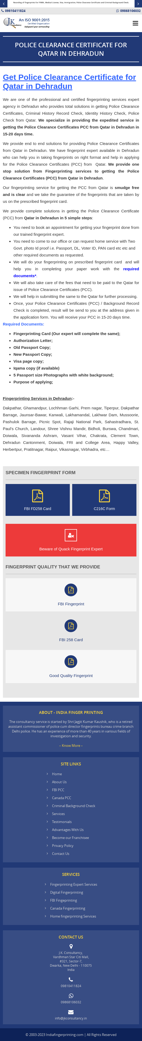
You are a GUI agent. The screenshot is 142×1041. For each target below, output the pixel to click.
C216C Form (104, 500)
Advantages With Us (68, 829)
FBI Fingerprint (71, 595)
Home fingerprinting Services (73, 916)
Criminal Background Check (73, 805)
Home (57, 774)
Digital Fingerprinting (66, 892)
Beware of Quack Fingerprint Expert (70, 540)
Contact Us (60, 853)
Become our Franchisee (71, 837)
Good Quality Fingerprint (71, 666)
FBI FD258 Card (37, 500)
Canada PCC (61, 797)
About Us (59, 781)
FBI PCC (58, 789)
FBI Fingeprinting (63, 900)
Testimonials (62, 821)
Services (58, 813)
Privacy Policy (63, 845)
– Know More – (71, 745)
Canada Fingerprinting (67, 908)
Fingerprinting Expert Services (73, 884)
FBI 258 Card (71, 630)
